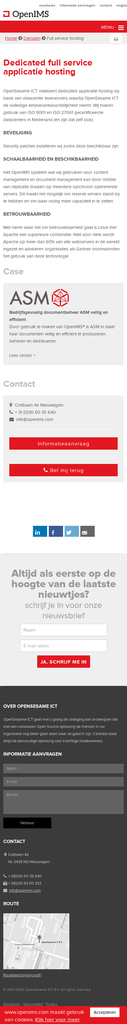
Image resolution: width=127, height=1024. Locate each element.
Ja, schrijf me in (64, 661)
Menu (112, 28)
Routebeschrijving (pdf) (22, 975)
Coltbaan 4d (18, 854)
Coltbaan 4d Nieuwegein (39, 405)
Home (11, 38)
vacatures (47, 5)
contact (106, 5)
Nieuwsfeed (33, 1004)
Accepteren (105, 1012)
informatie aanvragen (77, 5)
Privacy (51, 1004)
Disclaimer (11, 1004)
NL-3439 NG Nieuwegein (29, 861)
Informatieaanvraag (63, 444)
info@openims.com (34, 419)
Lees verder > (22, 355)
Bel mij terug (64, 470)
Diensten (32, 38)
